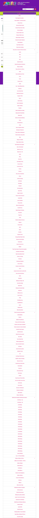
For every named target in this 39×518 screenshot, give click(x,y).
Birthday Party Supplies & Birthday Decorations (19, 397)
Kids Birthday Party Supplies (19, 144)
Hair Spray (20, 346)
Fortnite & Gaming (20, 178)
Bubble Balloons (20, 465)
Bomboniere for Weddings (20, 499)
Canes (20, 76)
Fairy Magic (20, 183)
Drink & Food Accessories (20, 334)
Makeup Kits (20, 115)
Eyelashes (20, 88)
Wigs (20, 137)
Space (20, 227)
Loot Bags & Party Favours (20, 356)
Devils (20, 83)
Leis (20, 353)
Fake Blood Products (20, 93)
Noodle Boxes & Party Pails (20, 363)
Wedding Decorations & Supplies (19, 487)
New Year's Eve (20, 295)
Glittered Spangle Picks (20, 341)
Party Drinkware (20, 42)
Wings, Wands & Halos (20, 142)
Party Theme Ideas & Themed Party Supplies (20, 249)
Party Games (20, 373)
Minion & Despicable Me (20, 205)
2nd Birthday (20, 404)
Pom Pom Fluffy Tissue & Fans (20, 380)
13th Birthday (20, 424)
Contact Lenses (20, 81)
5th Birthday (20, 412)
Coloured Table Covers (20, 32)
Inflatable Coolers (20, 351)
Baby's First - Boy (20, 149)
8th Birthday (20, 419)
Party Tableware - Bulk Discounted (20, 20)
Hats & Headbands (20, 103)
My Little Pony (20, 207)
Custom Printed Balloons (20, 477)
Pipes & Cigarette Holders (20, 127)
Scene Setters (20, 385)
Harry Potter (20, 190)
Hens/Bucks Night (20, 283)
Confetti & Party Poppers (20, 329)
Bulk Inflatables (20, 314)
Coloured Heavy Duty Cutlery (20, 27)
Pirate (20, 125)
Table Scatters (20, 392)
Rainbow (20, 222)
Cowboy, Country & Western (20, 266)
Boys (20, 59)
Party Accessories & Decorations (19, 312)
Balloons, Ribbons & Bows (19, 458)
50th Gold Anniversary (20, 492)
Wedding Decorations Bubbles (20, 494)
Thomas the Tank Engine (20, 239)
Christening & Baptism (20, 261)
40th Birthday (20, 436)
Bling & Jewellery (20, 66)
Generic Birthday (20, 453)
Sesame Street (20, 224)
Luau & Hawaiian (20, 200)
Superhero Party (19, 234)
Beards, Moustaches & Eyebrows (20, 64)
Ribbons (20, 482)
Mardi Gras (20, 290)
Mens (20, 54)
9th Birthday (20, 421)
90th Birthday (20, 448)
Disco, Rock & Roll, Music (20, 273)
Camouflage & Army (20, 161)
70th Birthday (20, 443)
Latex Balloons (20, 470)
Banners (20, 317)
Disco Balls (20, 336)
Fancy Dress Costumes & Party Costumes (19, 49)
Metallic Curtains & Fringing (20, 358)
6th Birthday (20, 414)
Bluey (20, 156)
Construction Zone (20, 166)
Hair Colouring (20, 100)
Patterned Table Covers (20, 35)
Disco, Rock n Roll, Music (20, 173)
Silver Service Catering (20, 47)
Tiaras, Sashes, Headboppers (20, 132)
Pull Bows (20, 480)
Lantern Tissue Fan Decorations (20, 497)
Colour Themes (20, 263)
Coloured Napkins (20, 30)
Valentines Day (20, 307)
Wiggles (20, 246)
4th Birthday (20, 409)
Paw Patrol (20, 212)
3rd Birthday (20, 407)
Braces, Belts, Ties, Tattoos (20, 69)
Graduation (20, 278)
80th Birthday (20, 446)
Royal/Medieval (20, 302)
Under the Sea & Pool (20, 244)
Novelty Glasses (19, 122)
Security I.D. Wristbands (20, 387)
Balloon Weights (20, 463)
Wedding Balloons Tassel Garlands (19, 511)
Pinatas (20, 375)
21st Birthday (20, 431)
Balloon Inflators (20, 475)
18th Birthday (20, 429)
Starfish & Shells (20, 504)
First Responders (20, 188)
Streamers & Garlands (20, 390)
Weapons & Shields (20, 139)
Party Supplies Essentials (20, 18)
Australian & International (20, 251)
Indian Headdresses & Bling (20, 110)
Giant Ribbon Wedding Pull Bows (20, 514)
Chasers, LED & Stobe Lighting (20, 322)
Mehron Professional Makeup (20, 117)
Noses (20, 120)
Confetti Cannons (20, 509)
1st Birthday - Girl (20, 402)
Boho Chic (20, 159)
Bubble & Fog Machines (20, 319)
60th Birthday (20, 441)
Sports (20, 229)
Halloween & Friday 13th (20, 280)
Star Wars (19, 232)
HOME (19, 15)
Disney (20, 176)
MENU (26, 13)
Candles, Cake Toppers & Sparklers (19, 324)
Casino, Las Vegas (20, 256)
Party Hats (20, 368)
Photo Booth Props (20, 370)
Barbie (20, 154)
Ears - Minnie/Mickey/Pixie (20, 86)
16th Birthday (20, 426)
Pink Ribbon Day (20, 300)
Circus (20, 268)
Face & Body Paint (20, 339)
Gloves (20, 98)
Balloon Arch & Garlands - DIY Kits (20, 460)
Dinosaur (20, 171)
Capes (20, 71)
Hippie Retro (20, 285)
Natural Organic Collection (20, 37)
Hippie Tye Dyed (20, 193)
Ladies (20, 52)
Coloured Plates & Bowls (20, 25)
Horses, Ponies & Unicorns (20, 195)
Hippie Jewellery (20, 105)
